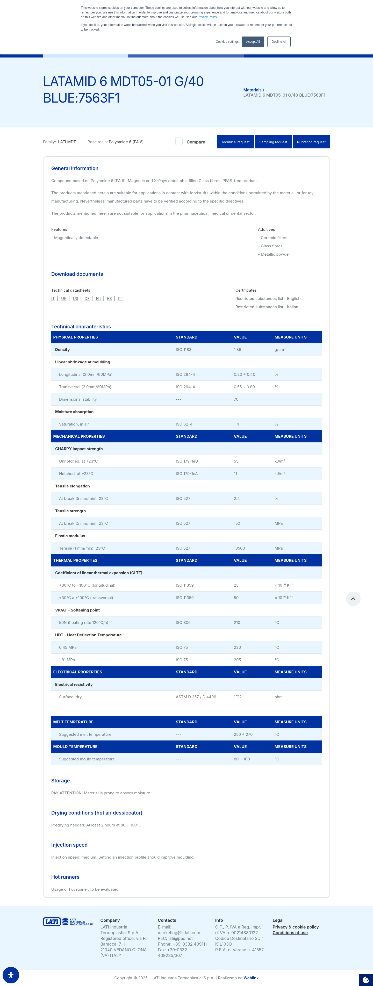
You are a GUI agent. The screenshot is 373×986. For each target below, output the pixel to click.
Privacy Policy (207, 17)
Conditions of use (290, 932)
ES (109, 298)
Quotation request (311, 142)
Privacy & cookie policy (295, 927)
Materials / (253, 89)
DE (87, 298)
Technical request (235, 142)
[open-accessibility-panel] (11, 975)
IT (53, 298)
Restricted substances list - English (267, 298)
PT (120, 298)
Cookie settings (366, 980)
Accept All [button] (253, 42)
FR (98, 298)
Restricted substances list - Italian (266, 306)
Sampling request (273, 142)
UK (64, 298)
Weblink (251, 977)
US (75, 298)
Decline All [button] (279, 42)
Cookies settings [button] (227, 42)
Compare (196, 142)
